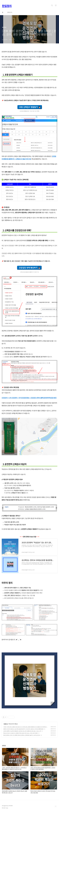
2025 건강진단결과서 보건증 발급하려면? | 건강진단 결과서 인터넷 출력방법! (23, 775)
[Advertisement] (29, 358)
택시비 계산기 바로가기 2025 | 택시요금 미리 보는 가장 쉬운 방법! (20, 779)
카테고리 (9, 12)
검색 (52, 5)
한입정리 (7, 6)
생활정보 (6, 770)
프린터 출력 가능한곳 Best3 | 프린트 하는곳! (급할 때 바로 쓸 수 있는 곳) (22, 777)
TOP (55, 853)
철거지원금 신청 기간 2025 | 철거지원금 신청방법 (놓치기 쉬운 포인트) (21, 781)
